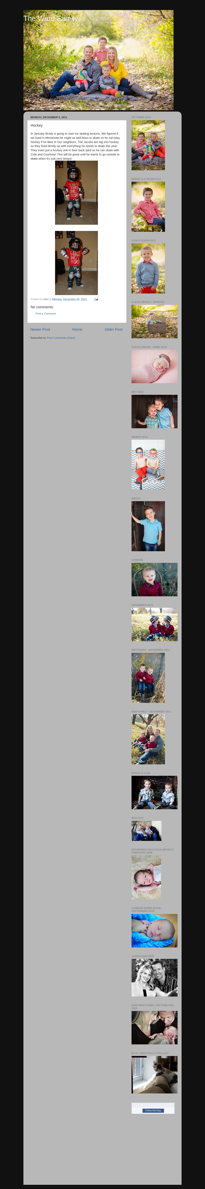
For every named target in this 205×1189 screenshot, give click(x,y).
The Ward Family (50, 18)
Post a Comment (46, 313)
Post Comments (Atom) (61, 337)
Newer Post (40, 329)
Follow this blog (153, 1110)
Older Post (114, 329)
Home (77, 329)
